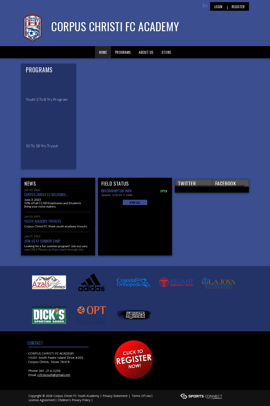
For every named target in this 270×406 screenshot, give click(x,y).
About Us (146, 52)
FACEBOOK (225, 183)
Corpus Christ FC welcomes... (46, 194)
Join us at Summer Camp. (42, 241)
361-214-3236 (50, 370)
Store (166, 52)
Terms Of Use (141, 396)
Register (238, 6)
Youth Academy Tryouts (42, 221)
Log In (100, 400)
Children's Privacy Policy (74, 400)
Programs (123, 52)
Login (218, 6)
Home (103, 52)
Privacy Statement (115, 396)
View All (135, 202)
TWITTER (187, 183)
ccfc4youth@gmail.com (53, 375)
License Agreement (41, 400)
